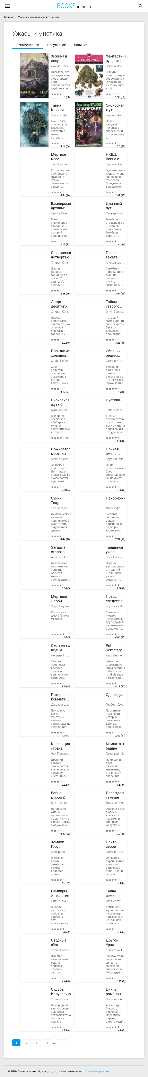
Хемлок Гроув (57, 844)
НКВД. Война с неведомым (115, 156)
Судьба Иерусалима (61, 991)
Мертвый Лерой (59, 598)
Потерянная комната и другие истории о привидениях (61, 697)
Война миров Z (58, 795)
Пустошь (113, 400)
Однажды (114, 694)
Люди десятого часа (59, 304)
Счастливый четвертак (61, 254)
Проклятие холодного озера (60, 353)
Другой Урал (112, 942)
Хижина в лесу (59, 58)
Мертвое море (58, 156)
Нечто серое (111, 844)
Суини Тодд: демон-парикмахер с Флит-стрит (61, 500)
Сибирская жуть (115, 107)
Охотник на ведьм (60, 647)
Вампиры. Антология (60, 893)
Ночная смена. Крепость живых (114, 451)
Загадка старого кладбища (60, 549)
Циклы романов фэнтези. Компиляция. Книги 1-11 (115, 991)
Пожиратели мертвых (61, 451)
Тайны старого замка (112, 304)
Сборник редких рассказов (115, 353)
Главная (9, 17)
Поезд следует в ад (114, 598)
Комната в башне (115, 746)
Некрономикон (115, 498)
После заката (112, 254)
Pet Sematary (114, 647)
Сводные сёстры (59, 942)
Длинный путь (114, 205)
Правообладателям (97, 1071)
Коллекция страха (60, 746)
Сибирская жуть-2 (60, 402)
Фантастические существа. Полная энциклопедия (115, 58)
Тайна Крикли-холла (58, 107)
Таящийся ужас (114, 549)
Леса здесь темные (115, 795)
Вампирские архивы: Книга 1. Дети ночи (61, 206)
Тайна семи (111, 893)
